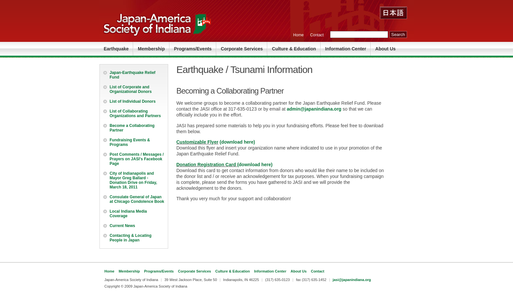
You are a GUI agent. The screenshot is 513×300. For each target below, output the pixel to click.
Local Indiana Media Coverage (128, 213)
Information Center (345, 48)
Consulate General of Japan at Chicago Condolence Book (137, 199)
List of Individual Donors (133, 101)
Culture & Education (294, 48)
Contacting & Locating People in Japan (130, 237)
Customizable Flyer (197, 142)
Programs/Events (193, 48)
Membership (151, 48)
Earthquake (116, 48)
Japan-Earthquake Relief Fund (132, 74)
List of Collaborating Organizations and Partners (135, 113)
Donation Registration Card (206, 164)
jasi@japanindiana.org (352, 280)
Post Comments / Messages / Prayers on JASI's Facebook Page (137, 159)
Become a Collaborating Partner (132, 127)
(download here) (236, 142)
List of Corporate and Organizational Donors (131, 89)
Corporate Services (242, 48)
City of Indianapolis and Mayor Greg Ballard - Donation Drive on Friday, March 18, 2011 (133, 180)
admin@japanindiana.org (314, 109)
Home (298, 35)
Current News (122, 225)
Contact (317, 35)
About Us (385, 48)
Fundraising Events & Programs (130, 142)
